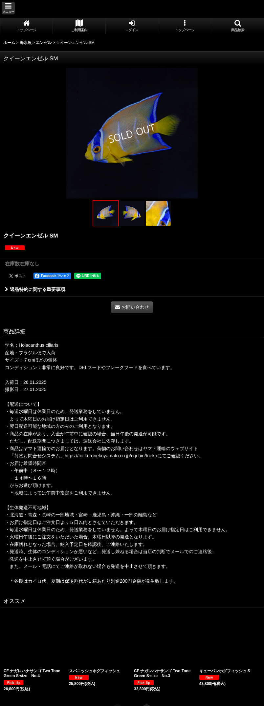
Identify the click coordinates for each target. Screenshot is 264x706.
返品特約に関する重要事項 (35, 289)
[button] (8, 8)
